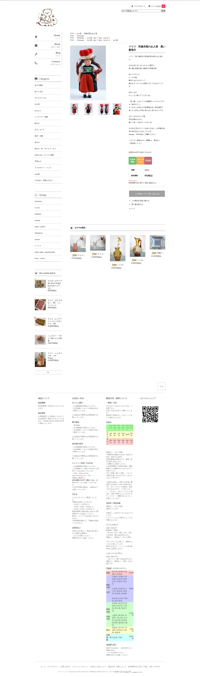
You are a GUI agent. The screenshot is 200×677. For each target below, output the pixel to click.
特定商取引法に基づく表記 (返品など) (142, 183)
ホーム (43, 667)
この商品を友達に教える (140, 201)
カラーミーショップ (63, 672)
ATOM (156, 667)
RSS (150, 667)
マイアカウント (140, 6)
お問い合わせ (65, 667)
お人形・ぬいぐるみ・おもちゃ (98, 38)
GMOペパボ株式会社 (90, 672)
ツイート (132, 209)
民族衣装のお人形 (90, 33)
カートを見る (158, 6)
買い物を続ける (137, 204)
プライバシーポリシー (80, 667)
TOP (72, 33)
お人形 (79, 33)
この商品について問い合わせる (147, 194)
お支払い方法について (98, 667)
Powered (125, 672)
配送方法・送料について (117, 667)
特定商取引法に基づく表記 (138, 667)
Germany (80, 36)
